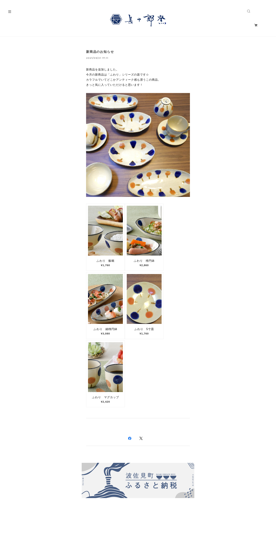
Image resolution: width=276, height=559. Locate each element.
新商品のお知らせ (100, 52)
